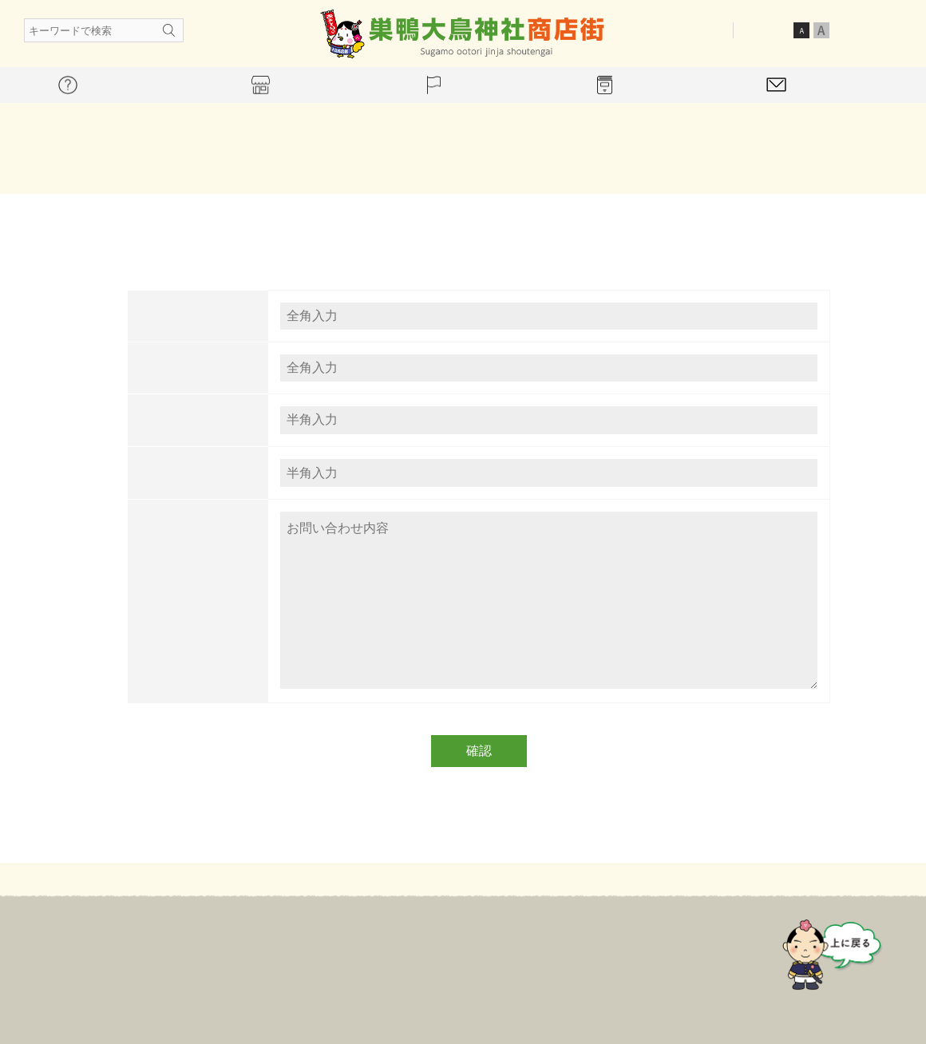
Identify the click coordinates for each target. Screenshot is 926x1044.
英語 (891, 29)
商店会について (321, 951)
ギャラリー (583, 951)
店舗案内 (417, 951)
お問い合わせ (679, 951)
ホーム (230, 951)
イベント (497, 951)
